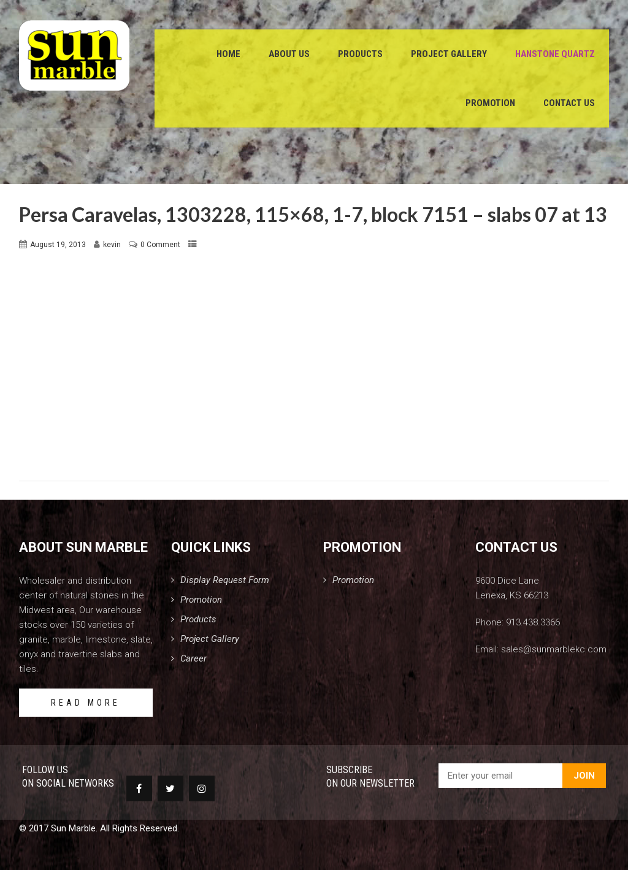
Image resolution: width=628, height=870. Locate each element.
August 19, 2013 (58, 244)
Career (193, 658)
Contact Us (569, 104)
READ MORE (85, 703)
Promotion (490, 104)
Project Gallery (449, 55)
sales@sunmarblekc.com (554, 649)
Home (228, 55)
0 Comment (160, 244)
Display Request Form (224, 580)
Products (360, 55)
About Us (289, 55)
